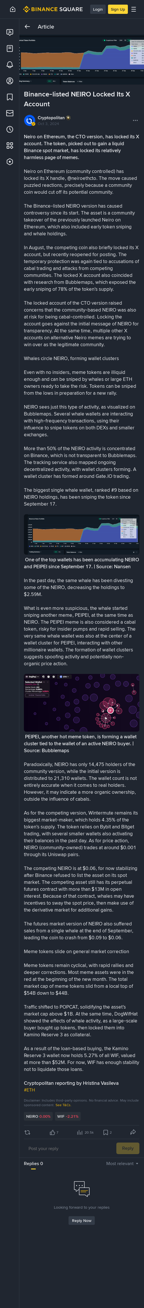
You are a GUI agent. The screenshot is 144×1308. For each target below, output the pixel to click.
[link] (9, 32)
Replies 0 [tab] (33, 1163)
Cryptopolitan (51, 118)
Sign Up (118, 9)
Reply (128, 1148)
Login (98, 9)
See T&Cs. (64, 1105)
